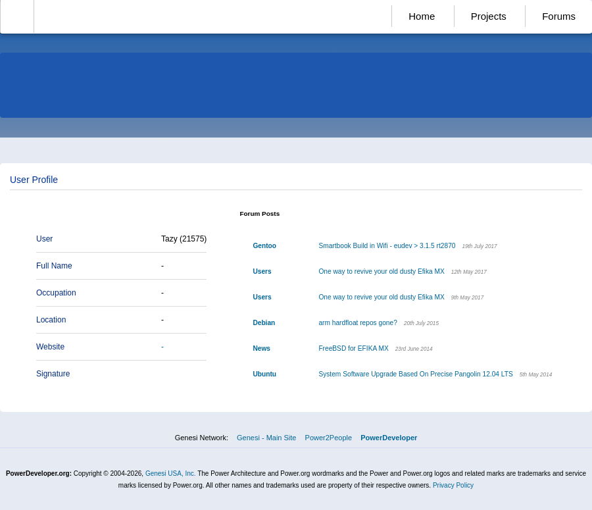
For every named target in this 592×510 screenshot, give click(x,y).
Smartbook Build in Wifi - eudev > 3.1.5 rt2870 (386, 245)
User (44, 238)
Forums (559, 16)
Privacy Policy (453, 485)
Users (262, 271)
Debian (264, 322)
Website (50, 346)
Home (421, 16)
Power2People (329, 438)
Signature (53, 373)
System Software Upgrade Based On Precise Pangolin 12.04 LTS (415, 374)
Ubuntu (264, 374)
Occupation (56, 292)
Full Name (54, 265)
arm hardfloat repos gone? (357, 322)
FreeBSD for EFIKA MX (353, 348)
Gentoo (264, 245)
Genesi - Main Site (266, 438)
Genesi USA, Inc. (170, 473)
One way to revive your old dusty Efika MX (381, 271)
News (261, 348)
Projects (488, 16)
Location (51, 319)
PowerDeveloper (388, 438)
